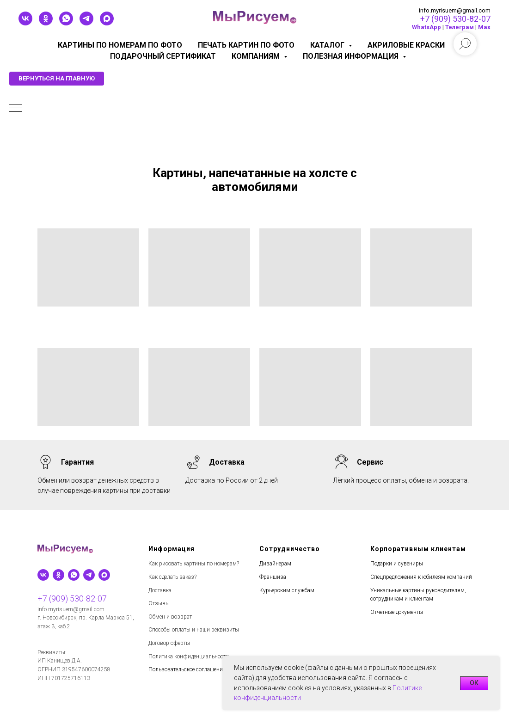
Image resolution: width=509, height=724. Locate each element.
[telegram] (86, 23)
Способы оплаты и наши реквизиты (193, 629)
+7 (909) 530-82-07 (455, 19)
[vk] (25, 23)
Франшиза (272, 577)
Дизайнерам (275, 563)
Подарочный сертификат (163, 56)
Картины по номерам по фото (120, 45)
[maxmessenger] (107, 23)
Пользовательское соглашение (186, 669)
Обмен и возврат (170, 617)
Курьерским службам (286, 590)
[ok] (46, 23)
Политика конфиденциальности (188, 656)
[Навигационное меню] (15, 108)
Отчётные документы (396, 612)
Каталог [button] (328, 45)
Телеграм (459, 27)
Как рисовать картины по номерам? (193, 563)
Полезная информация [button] (351, 56)
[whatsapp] (66, 23)
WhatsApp (426, 27)
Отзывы (159, 603)
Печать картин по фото (246, 45)
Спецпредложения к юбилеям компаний (421, 577)
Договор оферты (169, 643)
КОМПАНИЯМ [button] (257, 56)
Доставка (160, 590)
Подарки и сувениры (396, 563)
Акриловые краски (406, 45)
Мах (484, 27)
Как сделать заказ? (172, 577)
